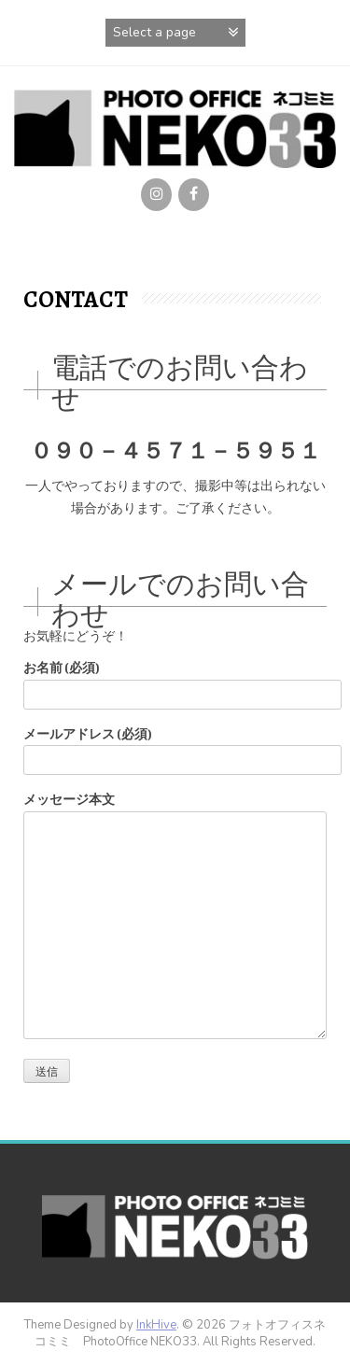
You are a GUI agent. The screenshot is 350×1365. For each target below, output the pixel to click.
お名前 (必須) (175, 681)
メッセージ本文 (175, 811)
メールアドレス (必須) (175, 747)
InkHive (156, 1324)
